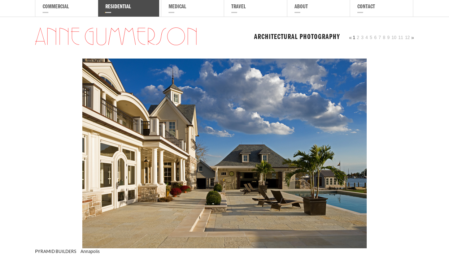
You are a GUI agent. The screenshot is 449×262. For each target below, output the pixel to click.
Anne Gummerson (116, 37)
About (301, 7)
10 (394, 37)
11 (400, 37)
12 (407, 37)
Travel (238, 7)
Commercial (56, 7)
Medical (177, 7)
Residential (118, 7)
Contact (366, 7)
